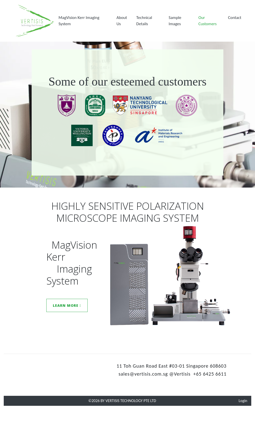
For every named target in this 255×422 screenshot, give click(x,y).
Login (243, 400)
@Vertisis (180, 374)
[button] (86, 21)
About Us (122, 21)
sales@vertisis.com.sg (143, 374)
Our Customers (207, 21)
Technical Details (144, 21)
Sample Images (175, 21)
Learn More (67, 305)
